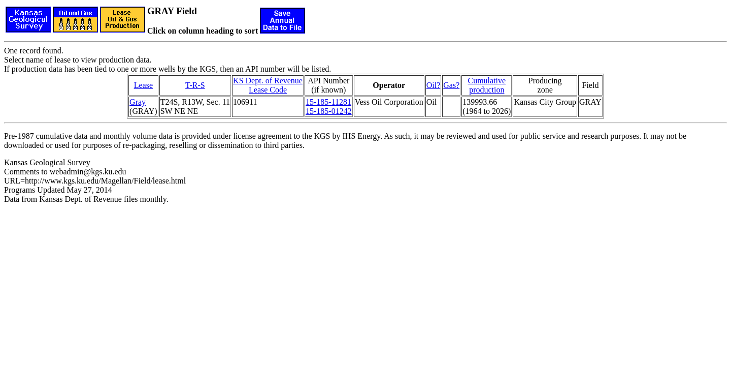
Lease (143, 85)
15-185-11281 (328, 102)
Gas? (451, 85)
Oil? (433, 85)
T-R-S (195, 85)
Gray (137, 102)
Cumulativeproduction (487, 85)
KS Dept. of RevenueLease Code (268, 85)
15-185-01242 (329, 111)
